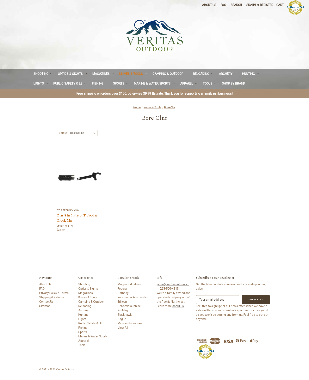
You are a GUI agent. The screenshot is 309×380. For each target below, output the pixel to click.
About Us (209, 5)
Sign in (251, 5)
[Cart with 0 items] (280, 5)
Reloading (203, 74)
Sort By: (63, 132)
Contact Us (46, 301)
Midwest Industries (130, 323)
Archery (227, 74)
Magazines (102, 74)
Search (236, 5)
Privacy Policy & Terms (54, 293)
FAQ (223, 5)
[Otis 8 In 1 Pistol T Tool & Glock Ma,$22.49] (79, 176)
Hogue (122, 319)
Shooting (42, 74)
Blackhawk (125, 314)
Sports (120, 83)
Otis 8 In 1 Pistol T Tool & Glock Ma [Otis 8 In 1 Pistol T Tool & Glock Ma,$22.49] (77, 218)
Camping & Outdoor (170, 74)
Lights (40, 83)
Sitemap (44, 306)
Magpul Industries (129, 284)
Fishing (99, 83)
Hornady (123, 293)
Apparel (188, 83)
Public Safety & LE (69, 83)
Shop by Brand (233, 83)
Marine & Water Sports (154, 83)
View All (123, 327)
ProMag (123, 310)
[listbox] (84, 133)
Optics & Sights (72, 74)
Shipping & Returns (51, 297)
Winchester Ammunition (133, 297)
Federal (122, 288)
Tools (209, 83)
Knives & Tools (133, 74)
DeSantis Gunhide (129, 306)
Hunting (250, 74)
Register (266, 5)
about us (178, 306)
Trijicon (122, 301)
